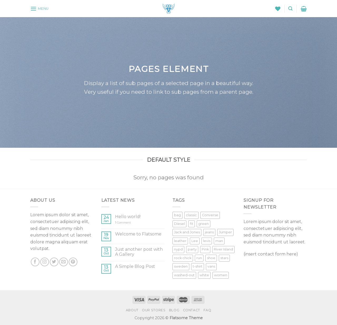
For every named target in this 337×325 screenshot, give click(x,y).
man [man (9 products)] (219, 241)
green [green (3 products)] (203, 224)
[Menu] (39, 8)
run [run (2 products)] (199, 258)
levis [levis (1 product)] (206, 241)
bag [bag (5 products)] (177, 215)
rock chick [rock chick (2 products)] (182, 258)
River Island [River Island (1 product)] (223, 249)
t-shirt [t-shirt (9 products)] (197, 266)
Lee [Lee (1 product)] (194, 241)
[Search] (290, 8)
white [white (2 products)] (204, 275)
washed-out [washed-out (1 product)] (184, 275)
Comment (123, 222)
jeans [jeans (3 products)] (209, 232)
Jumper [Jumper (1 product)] (225, 232)
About (132, 310)
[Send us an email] (63, 262)
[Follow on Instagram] (44, 262)
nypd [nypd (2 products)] (178, 249)
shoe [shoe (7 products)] (211, 258)
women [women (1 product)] (220, 275)
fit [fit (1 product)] (191, 224)
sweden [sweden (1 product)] (181, 266)
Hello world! (128, 216)
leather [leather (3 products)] (180, 241)
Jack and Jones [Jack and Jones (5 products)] (187, 232)
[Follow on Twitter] (54, 262)
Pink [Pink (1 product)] (205, 249)
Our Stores (153, 310)
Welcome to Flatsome (138, 234)
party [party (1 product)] (192, 249)
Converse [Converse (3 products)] (210, 215)
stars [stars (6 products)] (224, 258)
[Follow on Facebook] (35, 262)
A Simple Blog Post (135, 266)
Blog (174, 310)
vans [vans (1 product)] (211, 266)
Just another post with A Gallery (139, 252)
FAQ (207, 310)
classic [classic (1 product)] (191, 215)
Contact (191, 310)
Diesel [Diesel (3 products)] (179, 224)
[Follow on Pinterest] (73, 262)
